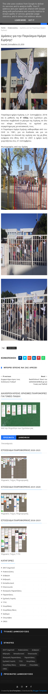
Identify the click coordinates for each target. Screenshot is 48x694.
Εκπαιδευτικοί (8, 583)
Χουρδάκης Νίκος (9, 610)
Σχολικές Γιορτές (9, 598)
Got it (31, 20)
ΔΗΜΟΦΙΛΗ (24, 437)
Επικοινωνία (8, 587)
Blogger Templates (40, 691)
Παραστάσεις (8, 595)
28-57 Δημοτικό (9, 568)
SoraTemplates (15, 691)
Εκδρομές (6, 579)
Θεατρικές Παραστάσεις (12, 591)
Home (3, 28)
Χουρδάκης (7, 606)
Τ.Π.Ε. (5, 602)
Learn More (20, 20)
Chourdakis (7, 618)
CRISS (5, 621)
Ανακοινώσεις (13, 28)
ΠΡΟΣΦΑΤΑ (8, 437)
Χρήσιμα (6, 614)
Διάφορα (6, 575)
